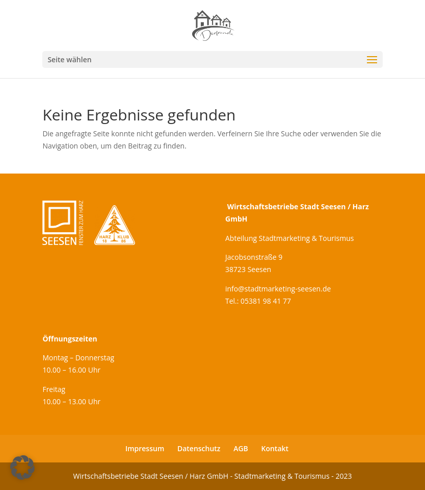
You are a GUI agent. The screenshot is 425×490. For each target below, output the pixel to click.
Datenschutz (199, 448)
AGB (240, 448)
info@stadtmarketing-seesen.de (278, 288)
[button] (22, 467)
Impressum (144, 448)
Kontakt (275, 448)
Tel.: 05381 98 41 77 (258, 301)
